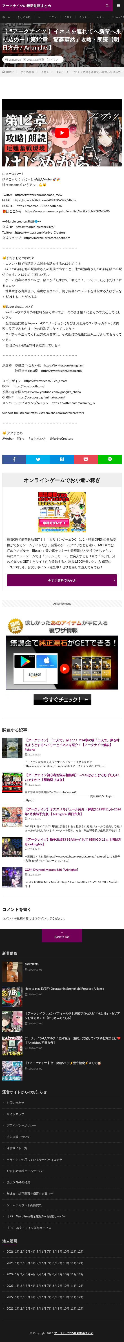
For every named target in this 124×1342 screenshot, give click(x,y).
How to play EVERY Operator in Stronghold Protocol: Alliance (64, 988)
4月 (33, 1251)
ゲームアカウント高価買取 (24, 1205)
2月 (22, 1251)
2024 (10, 1274)
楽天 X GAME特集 (18, 1182)
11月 (73, 1263)
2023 (10, 1285)
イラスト (84, 17)
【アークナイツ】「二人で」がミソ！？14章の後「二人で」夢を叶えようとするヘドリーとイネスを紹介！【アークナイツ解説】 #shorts (72, 744)
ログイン (40, 918)
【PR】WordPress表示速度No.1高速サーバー (36, 1216)
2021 (10, 1308)
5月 (38, 1251)
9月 (60, 1263)
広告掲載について (18, 1137)
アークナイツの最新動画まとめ (73, 1333)
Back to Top (62, 937)
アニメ (53, 17)
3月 (28, 1251)
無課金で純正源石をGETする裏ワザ (30, 1193)
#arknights (31, 964)
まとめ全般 (24, 17)
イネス (68, 17)
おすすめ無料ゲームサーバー (26, 1171)
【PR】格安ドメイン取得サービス (29, 1228)
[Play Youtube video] (62, 132)
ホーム (6, 17)
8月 (55, 1263)
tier (40, 17)
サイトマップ (15, 1114)
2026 (10, 1251)
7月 (49, 1263)
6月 (44, 1263)
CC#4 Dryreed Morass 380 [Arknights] (51, 869)
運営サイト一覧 (17, 1148)
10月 (66, 1263)
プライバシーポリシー (21, 1125)
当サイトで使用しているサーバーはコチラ (34, 1159)
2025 (10, 1263)
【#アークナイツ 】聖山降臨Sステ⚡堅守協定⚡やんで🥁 (63, 1063)
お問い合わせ (15, 1102)
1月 (17, 1251)
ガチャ (101, 17)
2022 (10, 1297)
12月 (80, 1263)
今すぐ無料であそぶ (62, 580)
